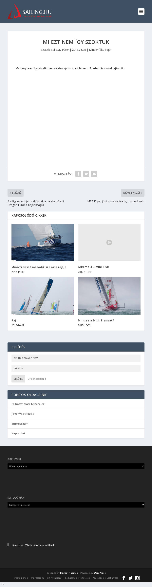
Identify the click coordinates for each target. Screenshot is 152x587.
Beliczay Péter (60, 50)
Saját (108, 50)
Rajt (14, 320)
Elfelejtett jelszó (37, 379)
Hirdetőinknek (20, 577)
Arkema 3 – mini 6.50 (93, 267)
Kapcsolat (18, 433)
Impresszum (19, 424)
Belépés (18, 379)
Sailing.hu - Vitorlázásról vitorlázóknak (33, 545)
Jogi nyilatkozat (22, 414)
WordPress (100, 573)
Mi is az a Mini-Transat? (96, 320)
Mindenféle (96, 50)
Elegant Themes (69, 573)
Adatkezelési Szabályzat (105, 577)
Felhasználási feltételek (28, 404)
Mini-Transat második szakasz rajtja (38, 267)
